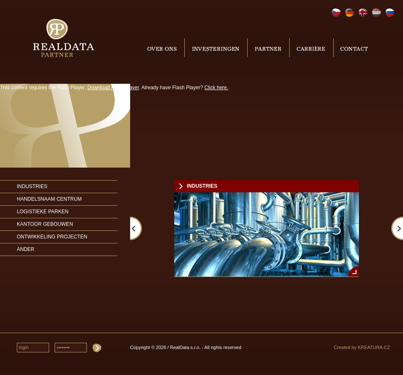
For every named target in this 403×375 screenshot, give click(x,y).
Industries (32, 186)
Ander (25, 249)
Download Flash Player (113, 88)
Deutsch (349, 12)
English (363, 12)
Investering (216, 47)
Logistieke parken (42, 212)
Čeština (336, 12)
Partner (268, 47)
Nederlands (376, 12)
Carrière (311, 47)
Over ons (163, 47)
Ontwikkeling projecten (52, 237)
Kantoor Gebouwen (45, 224)
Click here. (216, 88)
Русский (390, 12)
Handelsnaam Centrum (49, 199)
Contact (353, 47)
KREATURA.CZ (374, 347)
